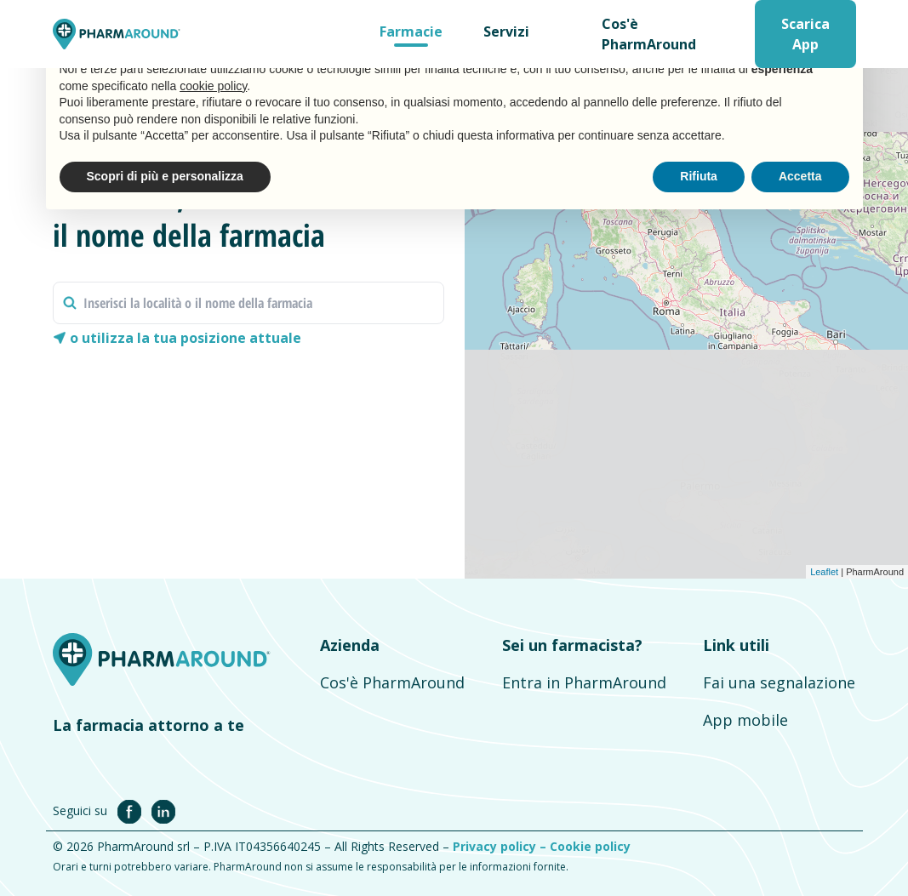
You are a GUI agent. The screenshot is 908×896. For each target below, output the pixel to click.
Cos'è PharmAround (649, 34)
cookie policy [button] (213, 86)
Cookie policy (590, 846)
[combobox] (249, 303)
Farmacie (411, 31)
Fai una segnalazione (779, 682)
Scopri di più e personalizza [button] (165, 176)
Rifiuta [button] (698, 176)
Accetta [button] (800, 176)
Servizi (506, 31)
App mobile (745, 720)
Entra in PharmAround (584, 682)
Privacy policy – (501, 846)
